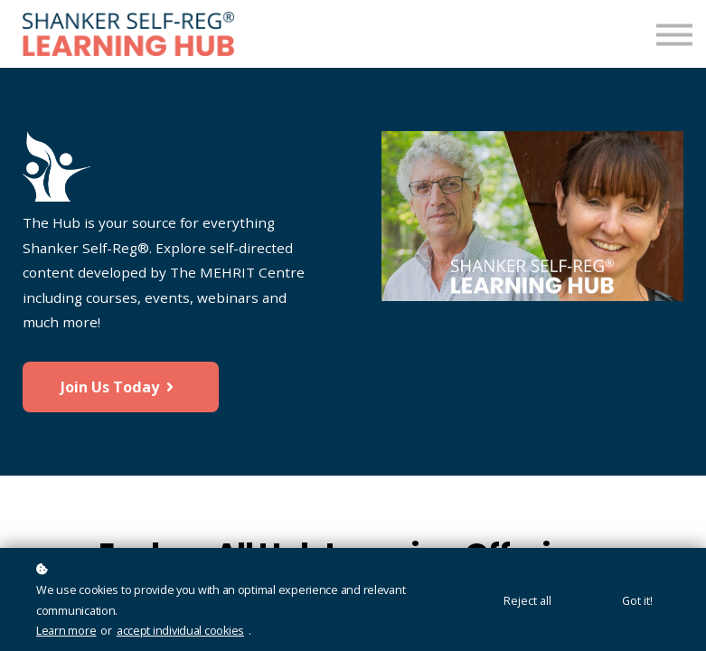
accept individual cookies (180, 630)
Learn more (66, 630)
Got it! (637, 601)
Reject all (527, 601)
